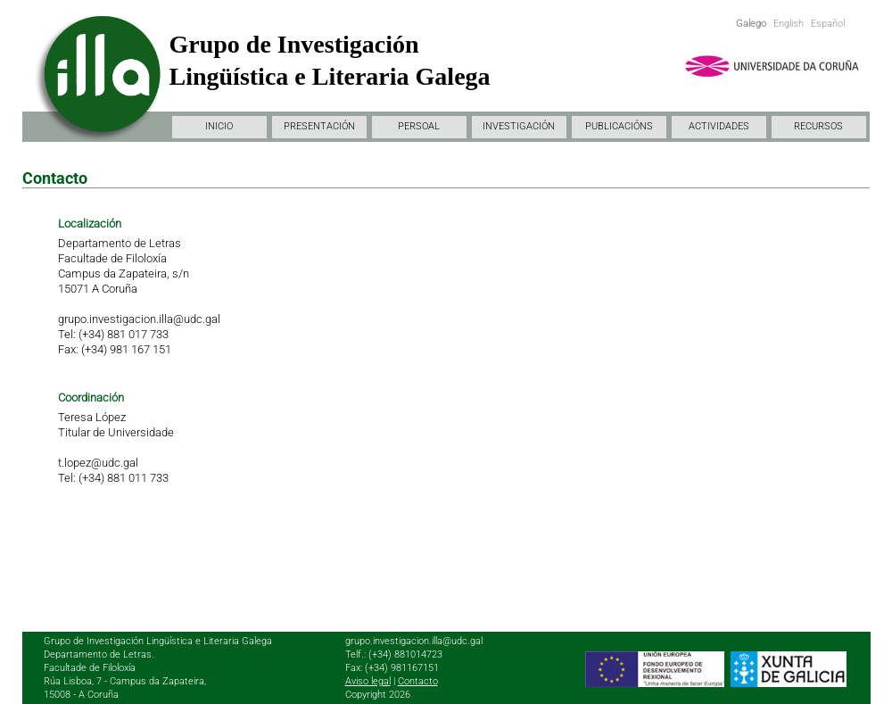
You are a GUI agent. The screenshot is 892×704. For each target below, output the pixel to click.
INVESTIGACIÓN (519, 126)
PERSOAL (419, 126)
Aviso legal (368, 681)
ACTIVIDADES (719, 126)
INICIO (219, 126)
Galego (751, 23)
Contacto (418, 681)
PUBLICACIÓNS (619, 126)
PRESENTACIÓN (319, 126)
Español (828, 23)
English (788, 23)
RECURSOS (818, 126)
